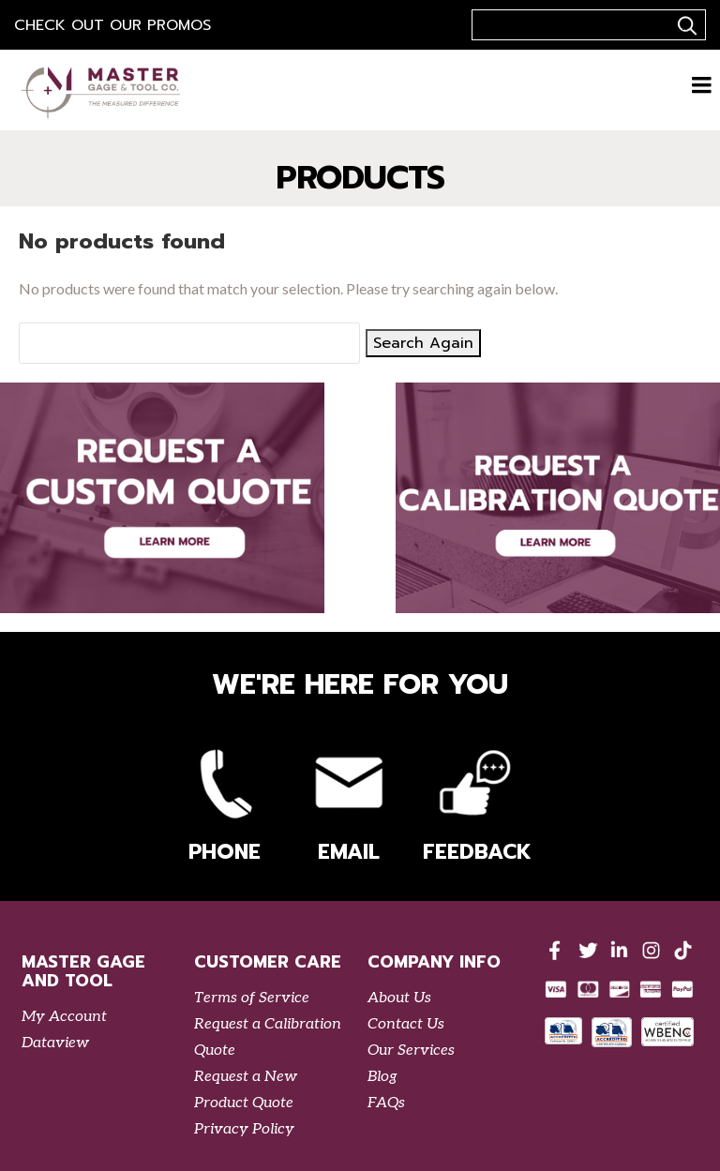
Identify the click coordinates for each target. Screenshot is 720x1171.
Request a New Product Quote (245, 1090)
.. (684, 25)
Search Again (423, 343)
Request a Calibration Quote (267, 1037)
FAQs (386, 1103)
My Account (64, 1017)
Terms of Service (251, 998)
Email (348, 802)
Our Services (411, 1050)
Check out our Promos (112, 25)
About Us (399, 998)
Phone (224, 802)
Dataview (55, 1043)
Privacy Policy (244, 1129)
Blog (383, 1077)
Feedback (474, 802)
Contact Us (406, 1024)
